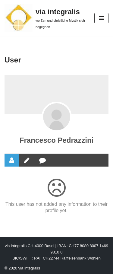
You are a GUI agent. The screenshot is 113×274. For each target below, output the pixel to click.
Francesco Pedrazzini (56, 140)
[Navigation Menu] (101, 18)
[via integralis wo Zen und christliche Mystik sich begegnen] (45, 18)
